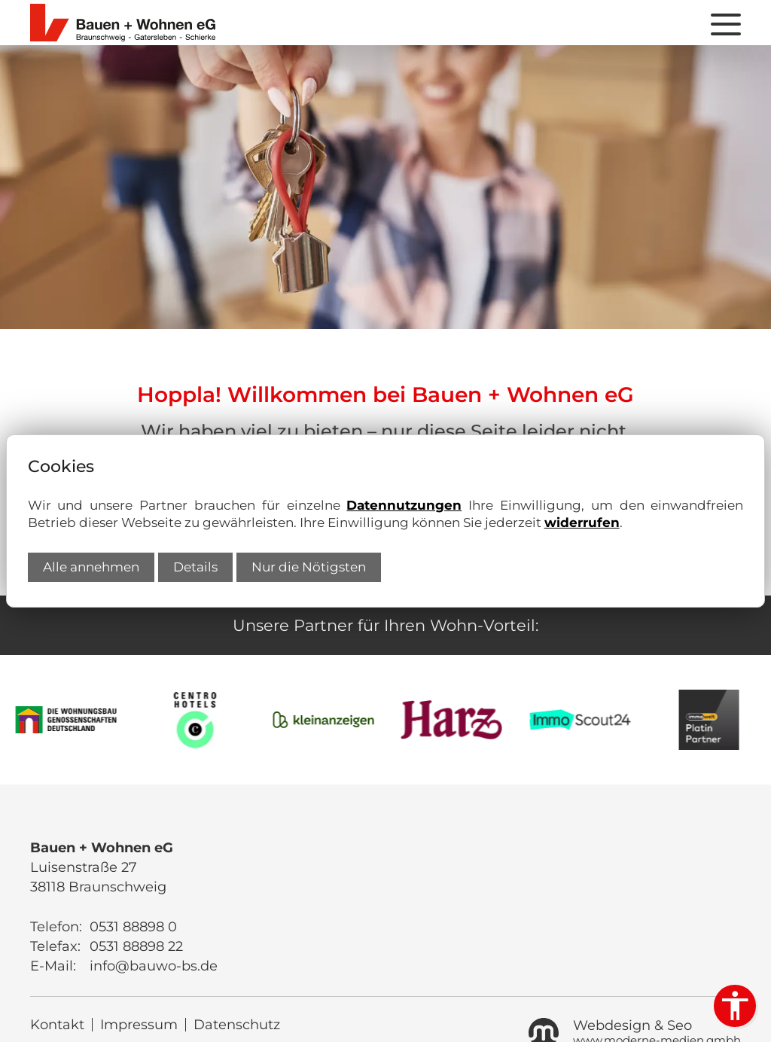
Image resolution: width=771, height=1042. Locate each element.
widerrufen (582, 522)
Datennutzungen (404, 505)
